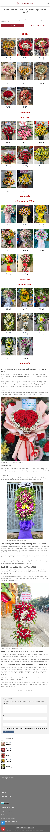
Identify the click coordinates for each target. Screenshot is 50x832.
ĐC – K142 (8, 273)
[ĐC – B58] (25, 96)
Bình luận (5, 703)
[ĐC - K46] (25, 214)
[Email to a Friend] (26, 691)
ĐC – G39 (8, 165)
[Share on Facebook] (21, 691)
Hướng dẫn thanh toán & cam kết (9, 821)
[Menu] (2, 3)
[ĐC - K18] (41, 214)
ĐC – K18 (41, 224)
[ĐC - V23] (25, 297)
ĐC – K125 (25, 273)
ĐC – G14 (41, 141)
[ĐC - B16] (41, 47)
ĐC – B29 (25, 82)
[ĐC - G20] (8, 130)
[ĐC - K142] (8, 263)
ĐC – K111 (41, 249)
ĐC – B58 (25, 106)
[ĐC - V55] (8, 346)
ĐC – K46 (25, 224)
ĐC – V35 (25, 357)
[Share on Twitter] (24, 691)
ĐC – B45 (8, 82)
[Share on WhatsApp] (19, 691)
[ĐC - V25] (8, 297)
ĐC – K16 (8, 249)
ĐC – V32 (41, 308)
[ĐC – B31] (41, 71)
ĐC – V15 (8, 332)
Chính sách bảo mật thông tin (8, 818)
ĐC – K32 (25, 249)
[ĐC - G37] (8, 179)
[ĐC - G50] (25, 130)
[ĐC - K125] (25, 263)
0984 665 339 (11, 796)
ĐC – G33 (25, 189)
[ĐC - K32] (25, 238)
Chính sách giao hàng (6, 811)
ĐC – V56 (41, 332)
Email (4, 722)
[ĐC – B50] (8, 96)
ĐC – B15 (25, 57)
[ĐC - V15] (8, 322)
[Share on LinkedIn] (31, 691)
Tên (4, 715)
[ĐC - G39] (8, 155)
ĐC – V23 (25, 308)
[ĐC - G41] (25, 155)
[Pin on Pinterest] (29, 691)
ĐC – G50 (25, 141)
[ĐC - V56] (41, 322)
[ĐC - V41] (25, 322)
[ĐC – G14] (41, 130)
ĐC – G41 (25, 165)
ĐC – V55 (8, 357)
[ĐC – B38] (8, 47)
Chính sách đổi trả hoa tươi (7, 815)
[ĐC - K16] (8, 238)
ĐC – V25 (8, 308)
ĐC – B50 (8, 106)
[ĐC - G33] (25, 179)
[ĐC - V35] (25, 346)
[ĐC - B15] (25, 47)
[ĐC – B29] (25, 71)
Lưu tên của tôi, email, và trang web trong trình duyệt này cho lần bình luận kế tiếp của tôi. (26, 728)
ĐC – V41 (25, 332)
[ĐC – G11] (41, 155)
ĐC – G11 (41, 165)
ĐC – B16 (41, 57)
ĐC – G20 (8, 141)
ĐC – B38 (8, 57)
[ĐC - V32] (41, 297)
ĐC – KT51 (8, 224)
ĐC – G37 (8, 189)
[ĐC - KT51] (8, 214)
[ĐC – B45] (8, 71)
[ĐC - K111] (41, 238)
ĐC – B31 (41, 82)
